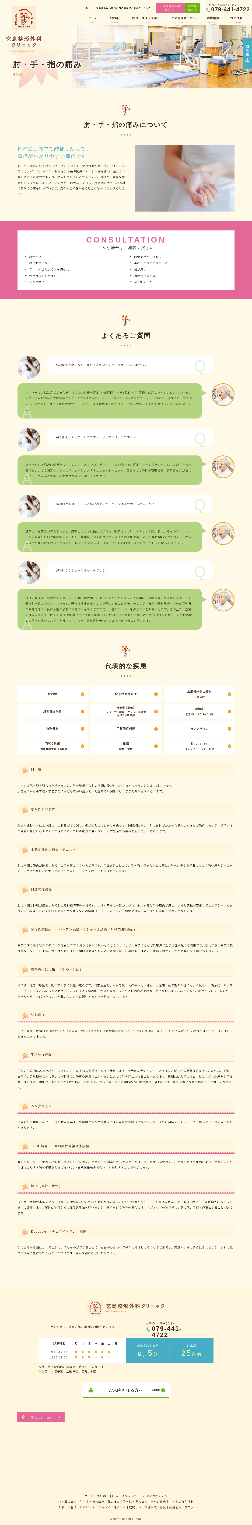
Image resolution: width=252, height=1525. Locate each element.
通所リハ (120, 1507)
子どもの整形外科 (181, 1501)
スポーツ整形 (67, 1507)
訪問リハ (135, 1507)
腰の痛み (113, 1501)
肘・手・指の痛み (92, 1501)
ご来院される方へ (155, 1496)
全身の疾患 (158, 1501)
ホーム (89, 1496)
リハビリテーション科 (95, 1507)
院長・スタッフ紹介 (126, 1496)
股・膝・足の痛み (135, 1501)
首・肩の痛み (67, 1501)
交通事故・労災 (155, 1507)
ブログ (189, 1507)
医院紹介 (103, 1496)
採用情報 (175, 1507)
